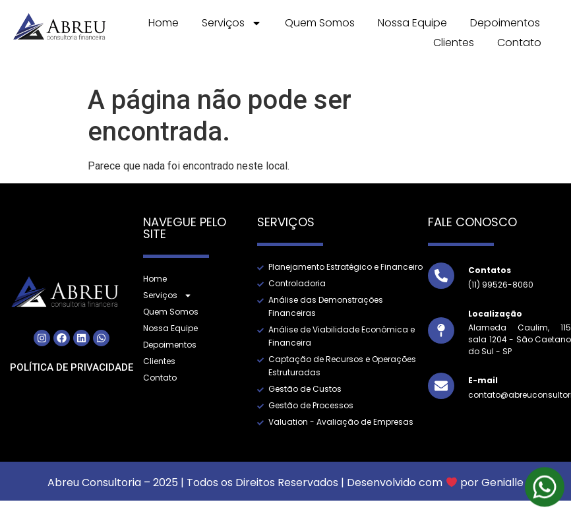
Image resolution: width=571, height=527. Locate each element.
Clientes (453, 42)
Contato (519, 42)
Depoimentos (505, 22)
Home (163, 22)
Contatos (489, 270)
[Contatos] (441, 276)
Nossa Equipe (412, 22)
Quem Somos (320, 22)
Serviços (232, 23)
